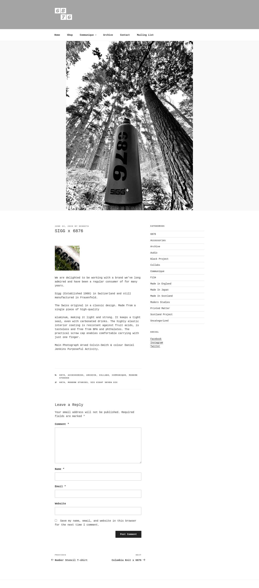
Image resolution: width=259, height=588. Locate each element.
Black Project (159, 259)
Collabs (104, 375)
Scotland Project (161, 314)
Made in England (160, 283)
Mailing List (145, 35)
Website (60, 503)
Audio (153, 253)
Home (57, 35)
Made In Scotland (161, 296)
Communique (88, 35)
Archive (108, 35)
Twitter (155, 346)
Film (153, 277)
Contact (125, 35)
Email (60, 486)
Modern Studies (160, 302)
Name (59, 469)
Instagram (156, 342)
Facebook (156, 339)
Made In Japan (159, 290)
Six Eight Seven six (104, 382)
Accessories (76, 375)
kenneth (84, 226)
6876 (62, 375)
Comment (62, 424)
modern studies (78, 382)
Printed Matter (160, 308)
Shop (70, 35)
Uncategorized (159, 320)
